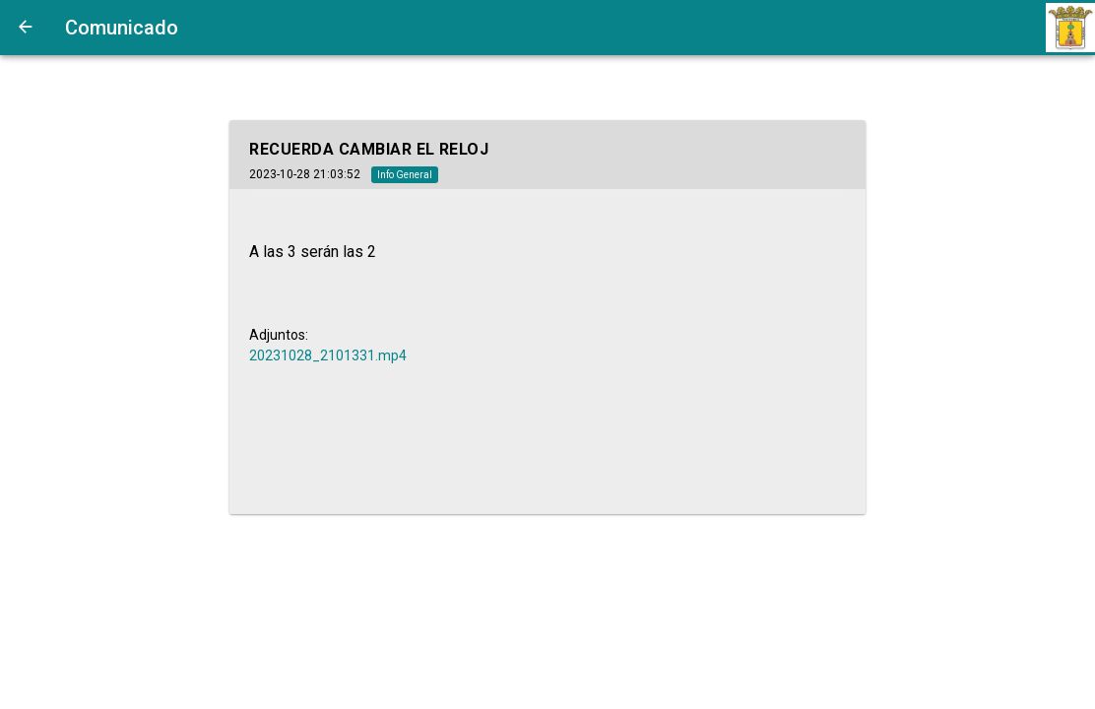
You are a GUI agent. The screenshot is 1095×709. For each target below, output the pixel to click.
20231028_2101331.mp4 (328, 355)
